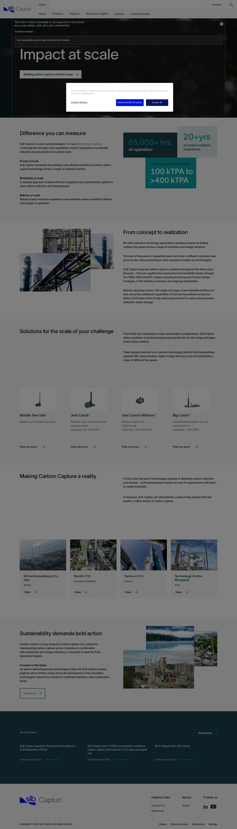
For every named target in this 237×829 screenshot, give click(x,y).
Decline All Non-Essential (130, 102)
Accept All (157, 102)
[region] (119, 97)
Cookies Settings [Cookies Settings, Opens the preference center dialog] (79, 102)
